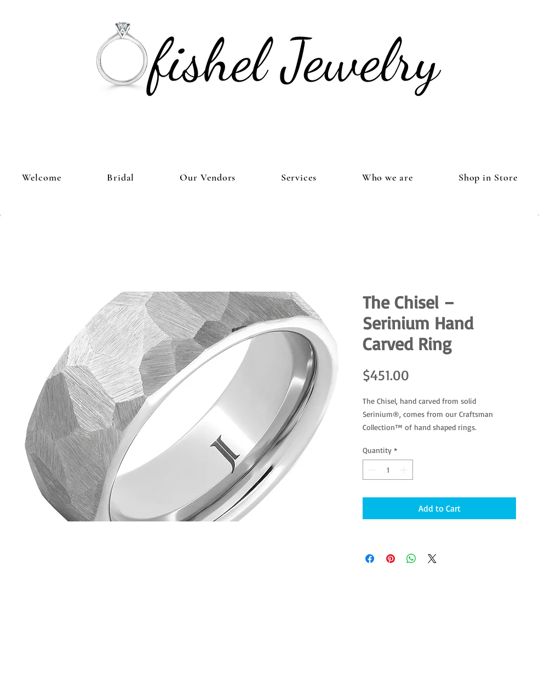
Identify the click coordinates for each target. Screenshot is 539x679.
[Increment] (404, 469)
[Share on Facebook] (369, 558)
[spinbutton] (388, 469)
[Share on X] (432, 558)
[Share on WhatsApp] (411, 558)
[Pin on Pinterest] (390, 558)
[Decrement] (371, 469)
